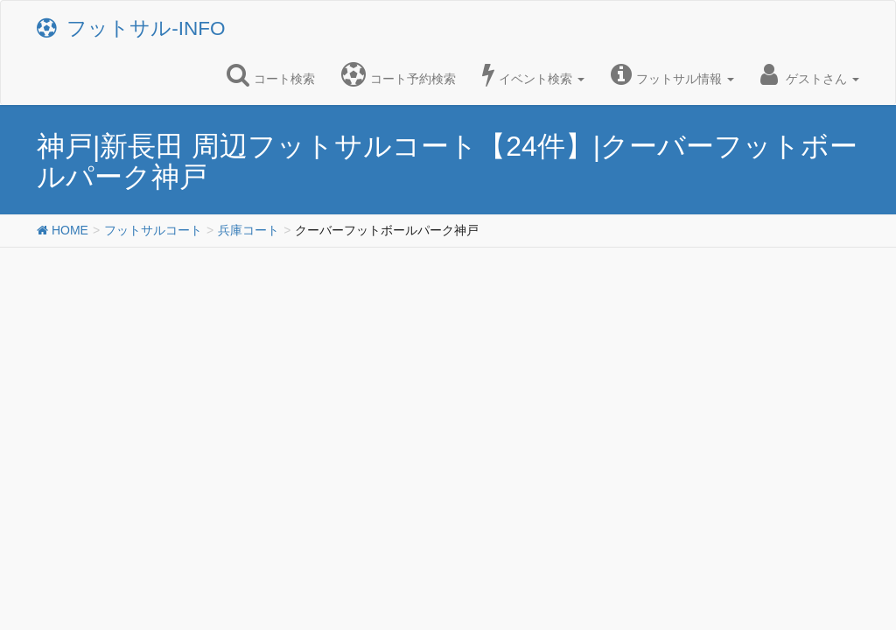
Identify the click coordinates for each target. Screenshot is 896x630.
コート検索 (271, 74)
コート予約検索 (398, 74)
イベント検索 (533, 74)
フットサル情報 (672, 74)
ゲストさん (809, 74)
